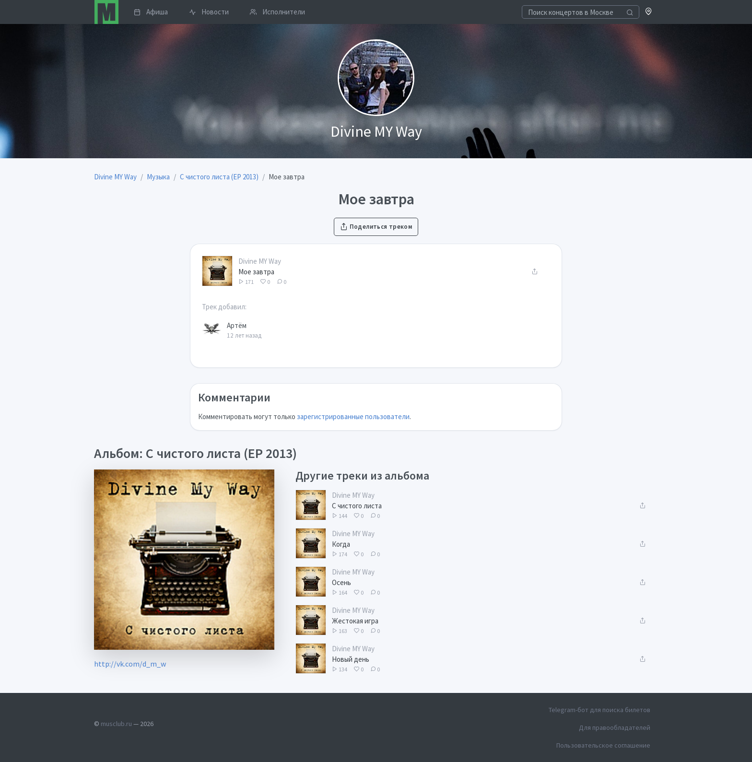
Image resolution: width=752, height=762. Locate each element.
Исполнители (277, 11)
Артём (237, 325)
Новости (209, 11)
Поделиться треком (376, 227)
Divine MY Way (259, 261)
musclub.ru (116, 723)
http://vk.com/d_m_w (130, 663)
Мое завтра (256, 271)
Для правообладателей (614, 727)
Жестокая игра (355, 620)
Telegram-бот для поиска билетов (599, 709)
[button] (648, 12)
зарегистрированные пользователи (353, 416)
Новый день (350, 659)
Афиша (151, 11)
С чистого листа (357, 505)
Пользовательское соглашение (603, 745)
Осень (341, 582)
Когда (341, 544)
